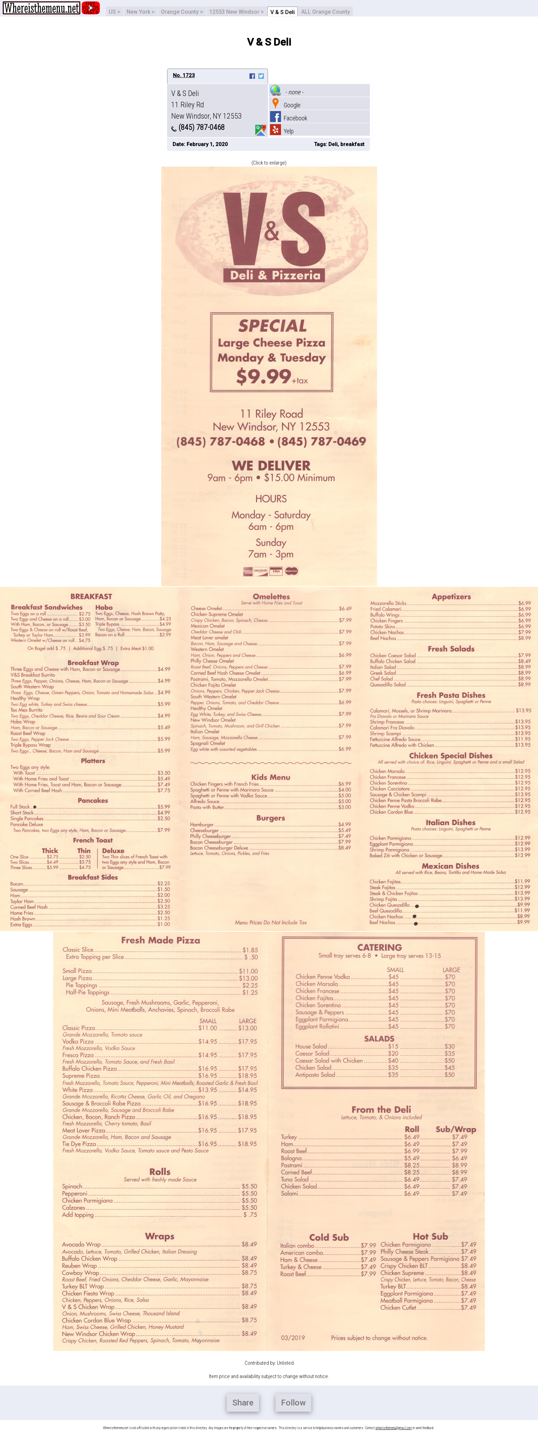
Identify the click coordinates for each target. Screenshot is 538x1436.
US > (114, 12)
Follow (293, 1403)
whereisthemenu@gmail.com (393, 1428)
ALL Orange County (325, 12)
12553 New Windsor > (236, 12)
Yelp (282, 131)
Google (285, 105)
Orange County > (182, 12)
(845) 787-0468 (198, 127)
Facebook (288, 118)
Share (243, 1403)
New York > (141, 12)
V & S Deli (282, 12)
